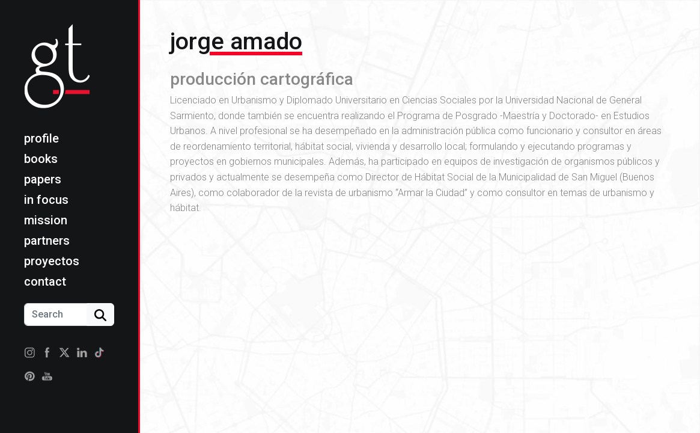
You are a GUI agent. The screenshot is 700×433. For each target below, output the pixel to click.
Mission (45, 220)
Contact (45, 281)
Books (41, 159)
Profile (41, 138)
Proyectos (51, 261)
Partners (47, 240)
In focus (46, 199)
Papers (42, 179)
